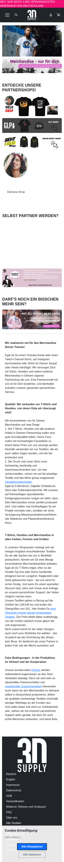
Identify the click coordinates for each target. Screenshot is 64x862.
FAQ (9, 812)
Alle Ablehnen (32, 854)
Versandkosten (15, 801)
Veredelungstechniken (18, 481)
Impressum (13, 784)
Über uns (11, 817)
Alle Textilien (13, 823)
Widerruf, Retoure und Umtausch (26, 806)
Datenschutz (13, 790)
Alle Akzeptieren (32, 846)
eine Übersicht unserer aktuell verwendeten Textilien (30, 612)
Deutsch (11, 774)
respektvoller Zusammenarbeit (23, 686)
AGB (9, 795)
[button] (58, 15)
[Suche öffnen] (16, 15)
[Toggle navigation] (7, 15)
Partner (35, 670)
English (10, 779)
